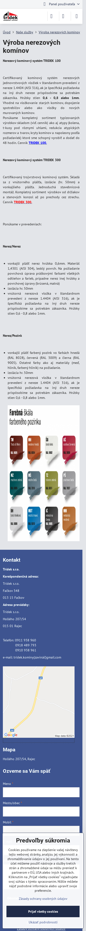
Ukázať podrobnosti (43, 922)
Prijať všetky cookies (43, 911)
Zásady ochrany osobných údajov (43, 898)
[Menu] (76, 16)
